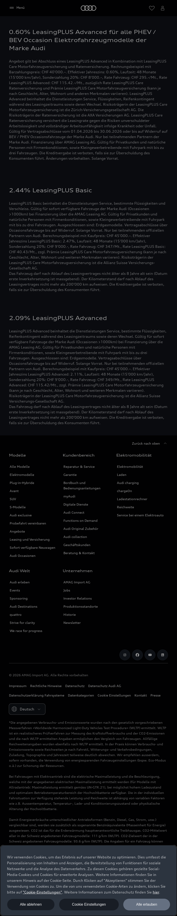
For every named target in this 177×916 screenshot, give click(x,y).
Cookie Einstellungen (89, 904)
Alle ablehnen (31, 904)
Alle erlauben (146, 904)
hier (156, 892)
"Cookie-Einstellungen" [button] (42, 892)
